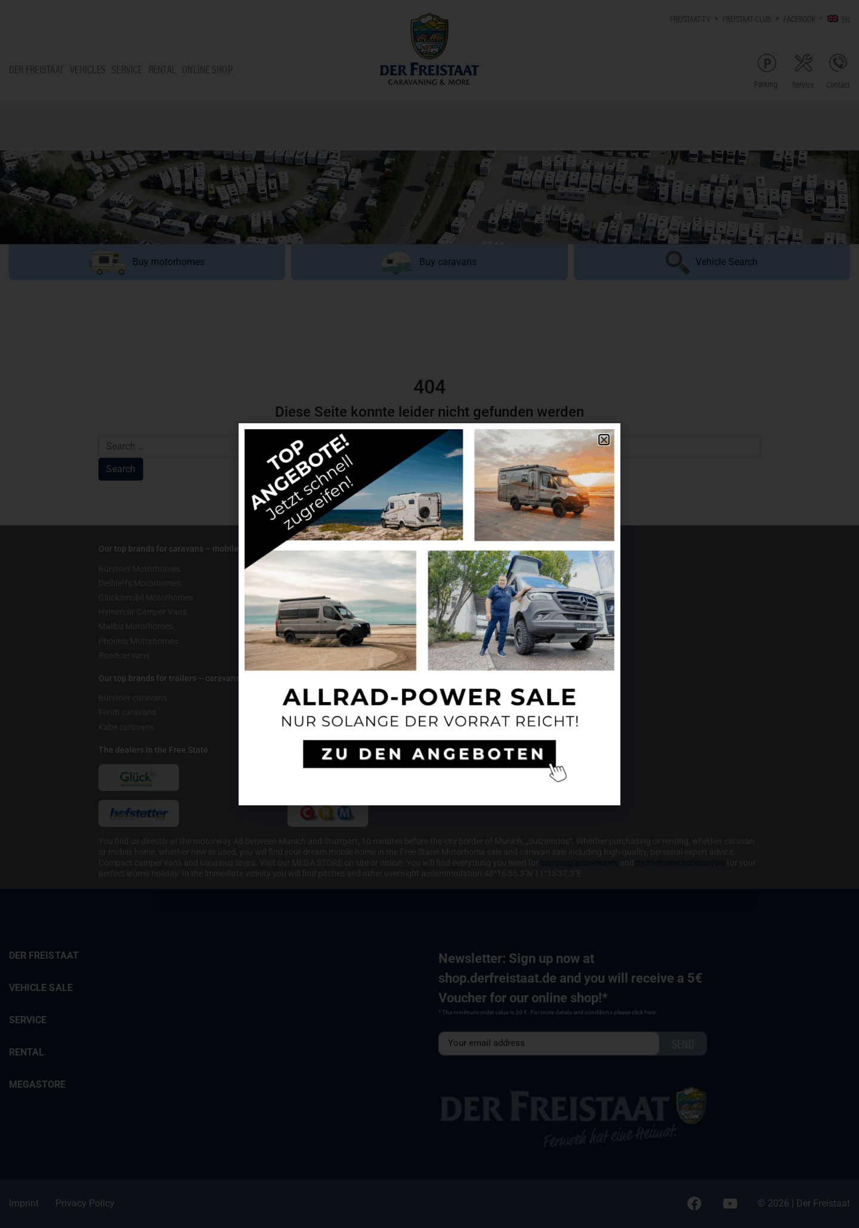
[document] (429, 614)
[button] (604, 439)
